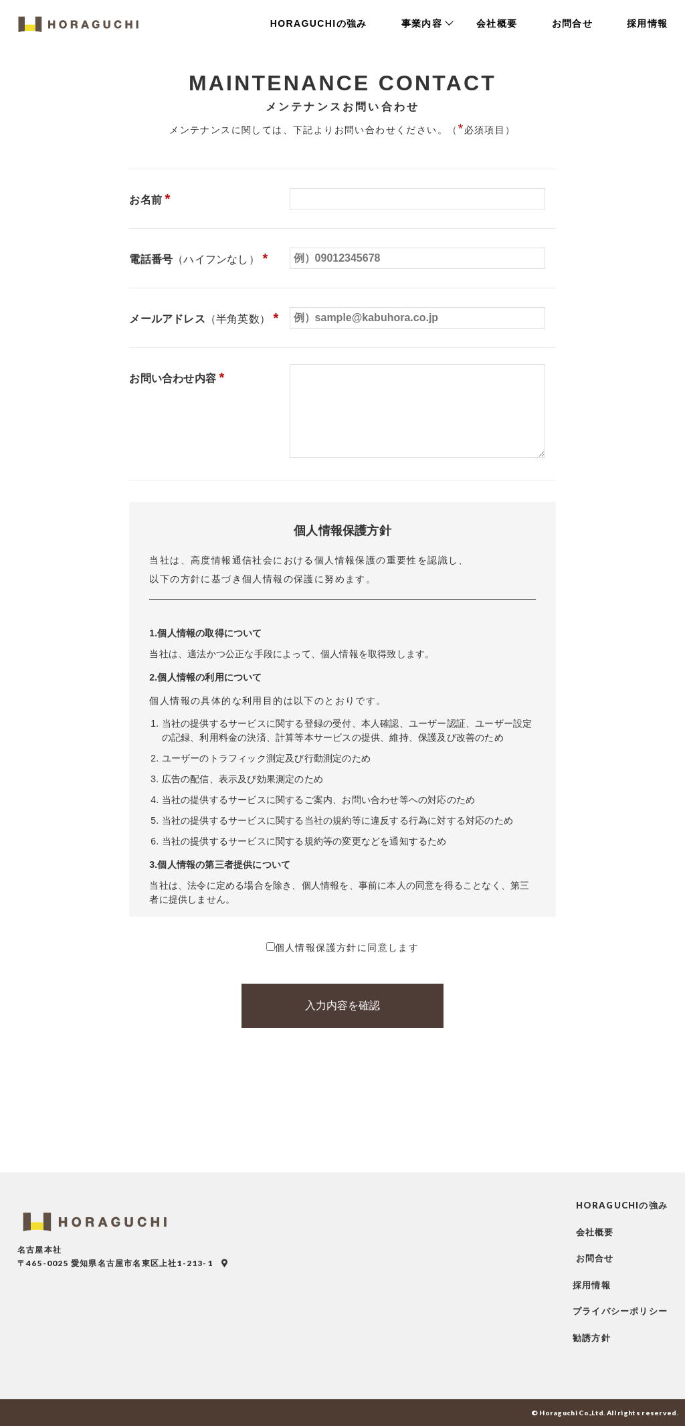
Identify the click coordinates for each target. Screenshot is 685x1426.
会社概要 (498, 23)
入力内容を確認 (342, 1005)
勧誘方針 (592, 1337)
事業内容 (424, 23)
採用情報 (647, 23)
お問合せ (573, 23)
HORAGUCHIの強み (320, 23)
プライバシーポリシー (620, 1311)
